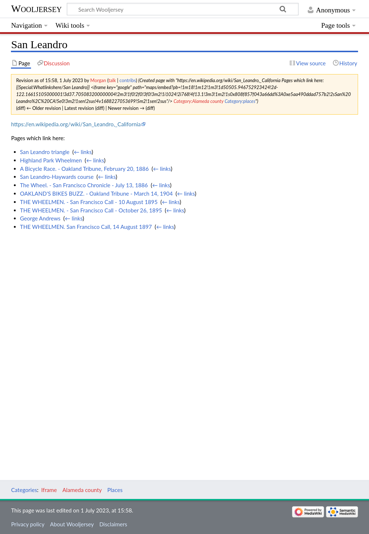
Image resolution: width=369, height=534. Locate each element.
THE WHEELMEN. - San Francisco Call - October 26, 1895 (91, 210)
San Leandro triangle (45, 152)
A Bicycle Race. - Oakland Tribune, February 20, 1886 (84, 168)
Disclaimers (113, 524)
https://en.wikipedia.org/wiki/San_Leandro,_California (76, 124)
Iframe (49, 490)
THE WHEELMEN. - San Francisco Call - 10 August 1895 (89, 202)
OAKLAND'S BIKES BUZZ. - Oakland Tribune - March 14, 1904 (96, 193)
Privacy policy (27, 524)
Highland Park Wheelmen (51, 160)
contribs (127, 80)
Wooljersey (36, 8)
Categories (24, 490)
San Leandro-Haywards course (57, 176)
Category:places (239, 101)
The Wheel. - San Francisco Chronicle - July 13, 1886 (84, 185)
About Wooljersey (72, 524)
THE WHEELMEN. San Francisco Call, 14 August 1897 (86, 226)
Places (115, 490)
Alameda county (82, 490)
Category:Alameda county (198, 101)
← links (83, 152)
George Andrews (40, 218)
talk (112, 80)
